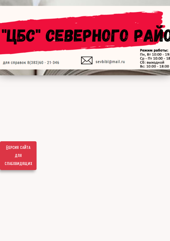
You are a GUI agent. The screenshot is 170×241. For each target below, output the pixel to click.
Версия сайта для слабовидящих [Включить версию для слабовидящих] (18, 155)
